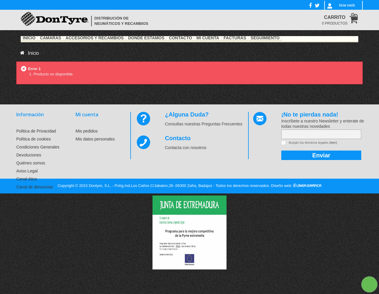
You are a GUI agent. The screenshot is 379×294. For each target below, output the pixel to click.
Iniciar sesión (347, 5)
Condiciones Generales (38, 147)
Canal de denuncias (34, 187)
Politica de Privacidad (36, 131)
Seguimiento (265, 38)
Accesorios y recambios (94, 38)
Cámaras (50, 38)
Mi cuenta (87, 114)
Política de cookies (33, 139)
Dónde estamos (146, 38)
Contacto (180, 38)
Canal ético (26, 179)
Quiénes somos (30, 163)
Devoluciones (28, 155)
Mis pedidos (87, 131)
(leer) (333, 142)
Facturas (235, 38)
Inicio (29, 38)
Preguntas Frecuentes (222, 124)
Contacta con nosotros (185, 147)
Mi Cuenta (207, 38)
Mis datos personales (95, 139)
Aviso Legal (27, 171)
